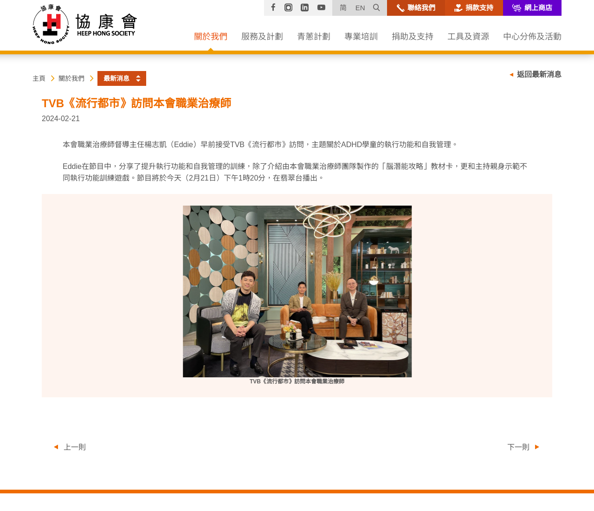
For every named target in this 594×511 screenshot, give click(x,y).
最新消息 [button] (116, 78)
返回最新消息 (539, 74)
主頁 (38, 78)
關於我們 (71, 78)
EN (360, 8)
